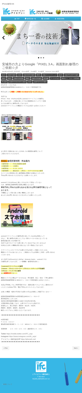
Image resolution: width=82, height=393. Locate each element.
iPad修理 (34, 71)
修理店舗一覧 (31, 19)
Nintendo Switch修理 (52, 71)
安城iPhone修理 (36, 78)
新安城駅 (46, 78)
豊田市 (38, 75)
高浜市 (60, 75)
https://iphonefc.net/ (28, 339)
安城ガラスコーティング (49, 75)
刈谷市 (20, 75)
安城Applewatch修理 (71, 75)
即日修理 (4, 82)
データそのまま (55, 78)
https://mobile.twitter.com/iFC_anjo (20, 334)
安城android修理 (29, 75)
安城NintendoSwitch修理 (17, 82)
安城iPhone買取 (19, 78)
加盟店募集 (60, 19)
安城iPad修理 (12, 75)
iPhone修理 (25, 71)
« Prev (6, 348)
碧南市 (4, 78)
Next (78, 38)
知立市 (4, 75)
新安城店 (17, 71)
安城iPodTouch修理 (40, 82)
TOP (18, 19)
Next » (76, 348)
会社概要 (46, 19)
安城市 (30, 82)
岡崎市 (27, 78)
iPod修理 (41, 71)
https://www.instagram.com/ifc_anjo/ (22, 336)
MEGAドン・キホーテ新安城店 (71, 78)
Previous (3, 38)
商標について (7, 384)
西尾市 (10, 78)
